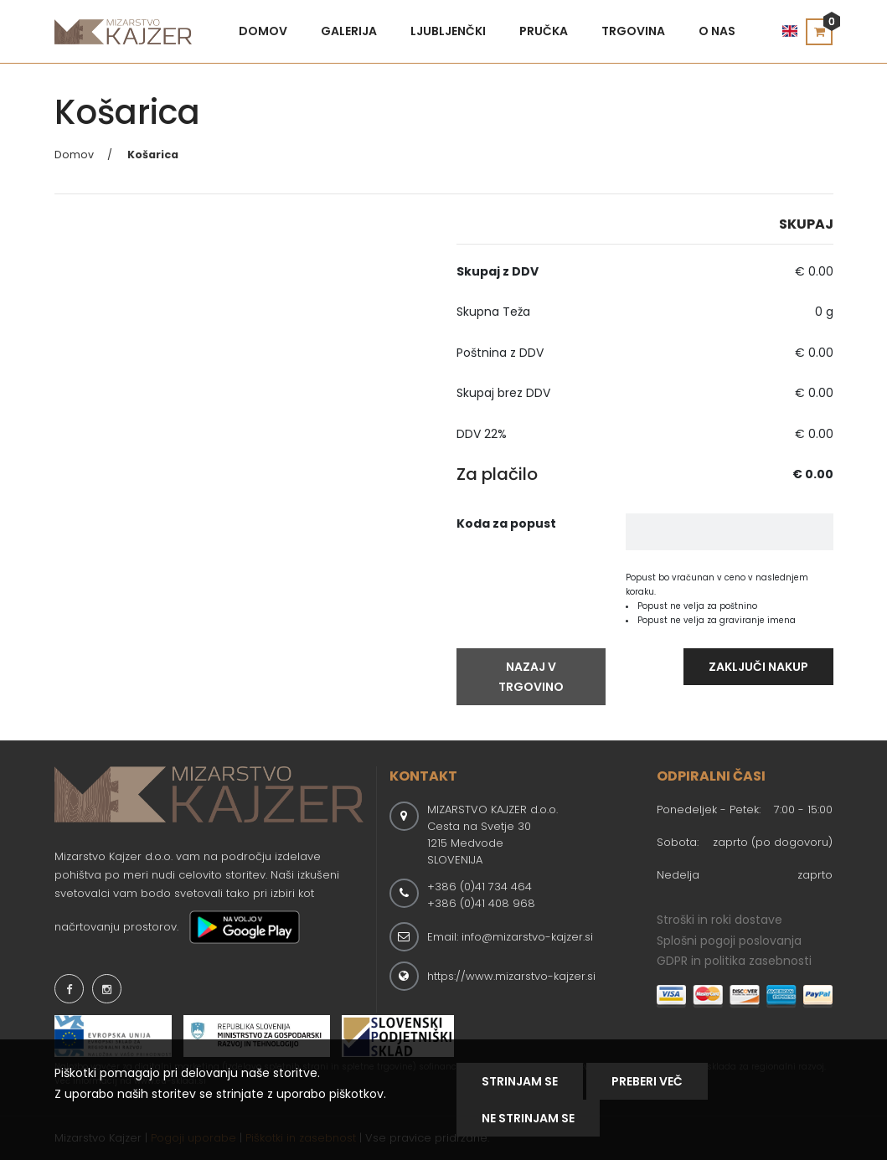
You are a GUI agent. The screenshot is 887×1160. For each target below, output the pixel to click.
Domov (263, 31)
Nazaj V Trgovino (531, 676)
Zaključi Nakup (758, 666)
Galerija (349, 31)
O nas (717, 31)
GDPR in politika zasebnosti (734, 960)
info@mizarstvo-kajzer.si (527, 937)
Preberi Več (647, 1081)
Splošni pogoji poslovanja (729, 940)
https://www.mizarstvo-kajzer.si (511, 976)
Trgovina (633, 31)
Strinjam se (520, 1081)
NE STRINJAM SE (528, 1118)
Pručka (543, 31)
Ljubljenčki (448, 31)
